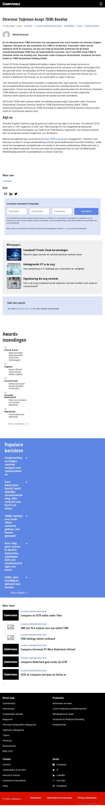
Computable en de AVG (14, 770)
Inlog (5, 786)
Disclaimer (35, 798)
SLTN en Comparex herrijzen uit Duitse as (43, 674)
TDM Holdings (92, 26)
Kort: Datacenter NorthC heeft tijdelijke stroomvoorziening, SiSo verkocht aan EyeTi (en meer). (14, 495)
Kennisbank (8, 708)
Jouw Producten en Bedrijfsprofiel (70, 708)
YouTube (61, 780)
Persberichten (59, 724)
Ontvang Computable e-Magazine (19, 724)
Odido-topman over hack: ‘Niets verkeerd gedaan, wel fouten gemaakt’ (14, 525)
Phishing (7, 740)
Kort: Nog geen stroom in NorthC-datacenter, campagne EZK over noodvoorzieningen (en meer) (13, 556)
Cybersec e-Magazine (13, 730)
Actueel (28, 26)
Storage (7, 181)
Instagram (62, 786)
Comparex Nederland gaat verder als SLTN (44, 662)
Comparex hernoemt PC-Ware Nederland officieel (48, 649)
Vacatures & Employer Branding (68, 719)
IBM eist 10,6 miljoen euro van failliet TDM (44, 628)
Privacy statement (87, 798)
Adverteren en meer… (63, 703)
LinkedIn (61, 775)
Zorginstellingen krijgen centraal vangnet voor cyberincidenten (13, 466)
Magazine (8, 719)
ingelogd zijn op (24, 308)
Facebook (61, 764)
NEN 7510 (8, 751)
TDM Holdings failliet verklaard (38, 638)
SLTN (79, 26)
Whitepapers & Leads (63, 714)
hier (65, 228)
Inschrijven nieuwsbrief (14, 780)
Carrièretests (9, 703)
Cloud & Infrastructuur (48, 26)
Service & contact (11, 775)
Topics (6, 735)
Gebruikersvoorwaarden (59, 798)
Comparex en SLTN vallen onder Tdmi (41, 615)
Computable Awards (13, 714)
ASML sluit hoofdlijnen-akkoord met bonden (13, 582)
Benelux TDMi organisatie (54, 139)
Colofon (7, 764)
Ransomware (9, 746)
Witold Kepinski (21, 34)
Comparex (69, 26)
